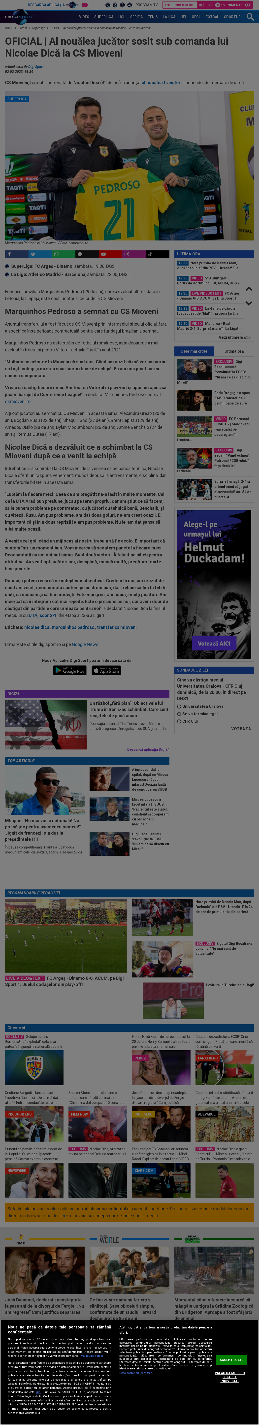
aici (38, 1392)
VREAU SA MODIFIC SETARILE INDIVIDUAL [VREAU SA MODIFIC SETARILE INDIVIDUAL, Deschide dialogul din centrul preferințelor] (230, 1377)
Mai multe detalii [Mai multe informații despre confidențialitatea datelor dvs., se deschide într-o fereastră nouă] (92, 1355)
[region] (129, 1372)
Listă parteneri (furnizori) (136, 1373)
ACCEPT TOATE (231, 1360)
